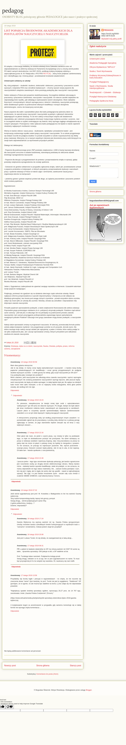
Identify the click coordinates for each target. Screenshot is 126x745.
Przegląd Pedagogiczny (99, 82)
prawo (65, 346)
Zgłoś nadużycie (98, 46)
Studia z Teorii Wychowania (101, 71)
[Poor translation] (9, 707)
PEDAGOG (109, 30)
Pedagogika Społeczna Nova (101, 101)
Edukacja (14, 346)
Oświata (52, 346)
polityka (59, 346)
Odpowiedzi (17, 395)
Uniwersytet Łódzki (97, 59)
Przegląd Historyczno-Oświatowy (103, 97)
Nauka (45, 346)
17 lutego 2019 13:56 (29, 575)
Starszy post (75, 665)
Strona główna (42, 665)
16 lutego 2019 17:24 (35, 519)
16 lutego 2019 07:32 (29, 490)
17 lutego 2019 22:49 (35, 458)
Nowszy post (10, 665)
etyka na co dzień (25, 346)
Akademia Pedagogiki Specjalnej (103, 63)
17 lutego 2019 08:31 (35, 546)
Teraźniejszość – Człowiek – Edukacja (105, 92)
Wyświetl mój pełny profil (111, 39)
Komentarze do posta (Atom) (47, 674)
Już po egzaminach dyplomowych (99, 206)
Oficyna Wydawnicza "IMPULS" (102, 67)
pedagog (12, 10)
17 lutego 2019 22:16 (35, 433)
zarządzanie (15, 349)
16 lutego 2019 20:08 (35, 534)
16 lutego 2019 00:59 (29, 362)
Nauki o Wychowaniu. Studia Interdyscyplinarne (101, 87)
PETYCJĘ (47, 74)
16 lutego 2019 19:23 (35, 400)
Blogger (89, 690)
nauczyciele (37, 346)
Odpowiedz (14, 390)
